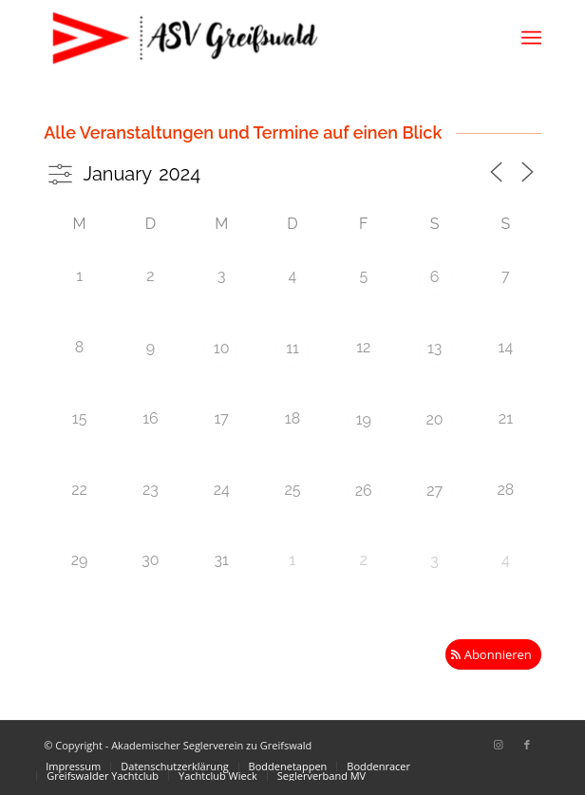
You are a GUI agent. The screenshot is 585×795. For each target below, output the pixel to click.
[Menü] (531, 38)
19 (363, 419)
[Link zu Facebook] (527, 744)
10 (222, 348)
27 (434, 491)
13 (434, 348)
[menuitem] (531, 38)
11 (292, 348)
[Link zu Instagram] (498, 744)
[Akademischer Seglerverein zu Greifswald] (243, 38)
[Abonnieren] (493, 655)
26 (363, 491)
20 (434, 419)
